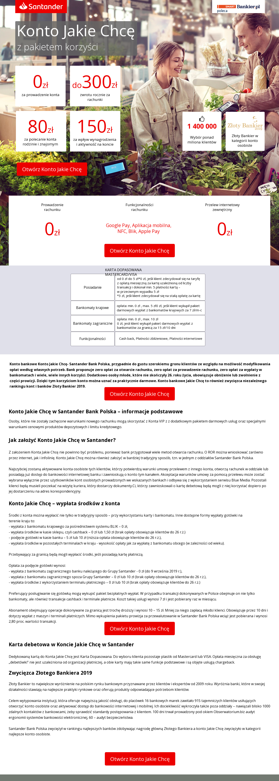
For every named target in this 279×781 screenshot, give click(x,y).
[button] (52, 169)
